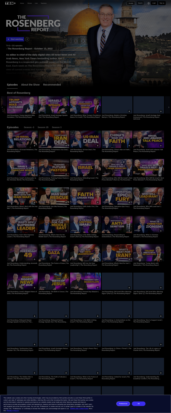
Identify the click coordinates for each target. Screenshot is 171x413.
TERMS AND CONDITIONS (79, 408)
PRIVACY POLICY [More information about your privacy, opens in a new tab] (13, 410)
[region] (85, 404)
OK (139, 403)
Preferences (123, 403)
